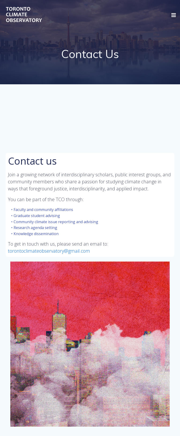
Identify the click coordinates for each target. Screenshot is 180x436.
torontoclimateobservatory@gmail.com (49, 251)
